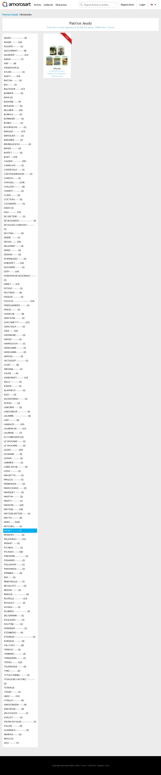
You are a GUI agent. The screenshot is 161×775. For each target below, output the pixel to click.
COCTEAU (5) (13, 199)
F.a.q (107, 765)
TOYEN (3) (9, 687)
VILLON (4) (13, 725)
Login (142, 4)
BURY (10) (10, 157)
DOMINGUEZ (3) (15, 258)
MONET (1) (13, 530)
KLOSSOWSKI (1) (15, 398)
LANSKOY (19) (14, 424)
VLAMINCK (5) (16, 730)
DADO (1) (9, 207)
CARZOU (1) (12, 178)
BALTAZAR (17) (14, 89)
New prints (61, 4)
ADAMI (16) (13, 42)
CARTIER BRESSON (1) (18, 174)
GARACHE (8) (14, 313)
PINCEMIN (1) (16, 556)
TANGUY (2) (12, 649)
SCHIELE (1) (12, 607)
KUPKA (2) (12, 403)
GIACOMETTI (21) (17, 322)
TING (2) (12, 670)
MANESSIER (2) (14, 483)
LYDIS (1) (12, 471)
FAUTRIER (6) (13, 292)
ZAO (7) (11, 742)
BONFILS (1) (13, 114)
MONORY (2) (14, 534)
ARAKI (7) (13, 59)
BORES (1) (13, 123)
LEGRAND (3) (13, 454)
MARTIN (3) (13, 496)
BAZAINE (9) (12, 101)
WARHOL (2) (12, 734)
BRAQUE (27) (14, 131)
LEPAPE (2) (13, 458)
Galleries (48, 4)
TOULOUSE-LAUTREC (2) (19, 681)
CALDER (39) (15, 161)
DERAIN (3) (12, 254)
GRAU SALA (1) (14, 326)
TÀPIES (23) (13, 662)
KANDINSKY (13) (16, 377)
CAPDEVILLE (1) (14, 169)
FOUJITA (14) (19, 301)
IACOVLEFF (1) (16, 360)
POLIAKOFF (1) (14, 564)
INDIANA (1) (13, 369)
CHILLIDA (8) (14, 186)
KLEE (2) (10, 394)
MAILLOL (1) (13, 479)
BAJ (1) (10, 84)
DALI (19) (12, 212)
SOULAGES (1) (14, 619)
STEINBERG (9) (13, 632)
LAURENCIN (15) (15, 428)
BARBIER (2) (13, 93)
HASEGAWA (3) (15, 352)
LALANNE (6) (17, 415)
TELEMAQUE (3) (15, 666)
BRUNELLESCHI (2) (17, 144)
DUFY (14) (11, 271)
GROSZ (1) (13, 339)
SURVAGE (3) (14, 641)
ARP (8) (10, 63)
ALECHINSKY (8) (15, 50)
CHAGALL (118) (14, 182)
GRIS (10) (11, 330)
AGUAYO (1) (13, 46)
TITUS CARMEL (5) (17, 675)
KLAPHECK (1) (14, 390)
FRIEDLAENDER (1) (16, 305)
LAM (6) (11, 420)
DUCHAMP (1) (14, 267)
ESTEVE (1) (13, 288)
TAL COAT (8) (14, 645)
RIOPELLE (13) (15, 598)
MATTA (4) (13, 517)
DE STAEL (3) (14, 233)
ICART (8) (11, 364)
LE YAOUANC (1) (14, 441)
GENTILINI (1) (14, 318)
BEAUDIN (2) (13, 106)
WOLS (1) (8, 738)
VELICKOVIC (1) (16, 713)
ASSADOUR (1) (11, 67)
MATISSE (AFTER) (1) (17, 513)
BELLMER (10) (13, 110)
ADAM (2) (15, 38)
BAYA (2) (8, 97)
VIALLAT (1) (13, 717)
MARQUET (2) (14, 492)
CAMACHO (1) (14, 165)
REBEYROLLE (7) (14, 581)
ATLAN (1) (14, 72)
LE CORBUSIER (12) (14, 437)
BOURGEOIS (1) (15, 127)
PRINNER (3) (13, 573)
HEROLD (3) (13, 356)
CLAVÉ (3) (12, 195)
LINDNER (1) (13, 462)
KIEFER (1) (12, 386)
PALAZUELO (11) (15, 539)
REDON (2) (12, 590)
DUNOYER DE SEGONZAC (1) (20, 277)
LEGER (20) (13, 449)
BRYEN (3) (12, 148)
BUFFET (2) (13, 152)
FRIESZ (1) (12, 309)
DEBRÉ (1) (12, 237)
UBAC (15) (11, 696)
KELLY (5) (13, 381)
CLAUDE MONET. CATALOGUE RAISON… (57, 72)
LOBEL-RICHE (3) (16, 466)
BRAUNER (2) (13, 140)
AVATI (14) (12, 76)
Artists (37, 4)
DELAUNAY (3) (13, 246)
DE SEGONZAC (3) (20, 220)
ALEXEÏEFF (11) (16, 55)
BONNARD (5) (14, 118)
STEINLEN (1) (19, 636)
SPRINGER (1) (15, 628)
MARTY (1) (13, 500)
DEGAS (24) (12, 241)
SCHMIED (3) (17, 611)
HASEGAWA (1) (15, 347)
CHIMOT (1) (14, 191)
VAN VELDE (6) (14, 708)
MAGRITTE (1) (14, 475)
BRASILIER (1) (14, 135)
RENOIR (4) (16, 594)
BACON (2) (13, 80)
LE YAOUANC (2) (14, 445)
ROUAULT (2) (14, 602)
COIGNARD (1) (14, 203)
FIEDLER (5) (13, 296)
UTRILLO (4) (14, 700)
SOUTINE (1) (13, 624)
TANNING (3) (15, 653)
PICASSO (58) (13, 551)
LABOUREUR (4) (17, 411)
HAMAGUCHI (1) (14, 343)
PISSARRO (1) (14, 560)
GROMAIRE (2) (14, 335)
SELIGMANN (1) (14, 615)
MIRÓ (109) (12, 522)
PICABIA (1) (13, 547)
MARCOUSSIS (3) (15, 488)
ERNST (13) (11, 284)
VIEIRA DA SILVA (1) (20, 721)
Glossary (100, 765)
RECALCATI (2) (15, 585)
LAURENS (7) (13, 432)
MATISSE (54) (13, 509)
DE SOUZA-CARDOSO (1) (19, 226)
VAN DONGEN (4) (15, 704)
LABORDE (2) (13, 407)
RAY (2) (9, 577)
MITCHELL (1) (13, 526)
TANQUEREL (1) (15, 658)
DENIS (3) (12, 250)
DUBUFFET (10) (14, 263)
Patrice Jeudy (10, 14)
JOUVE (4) (11, 373)
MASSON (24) (13, 505)
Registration (127, 4)
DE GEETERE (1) (14, 216)
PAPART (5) (12, 543)
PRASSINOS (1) (14, 568)
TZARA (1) (12, 691)
